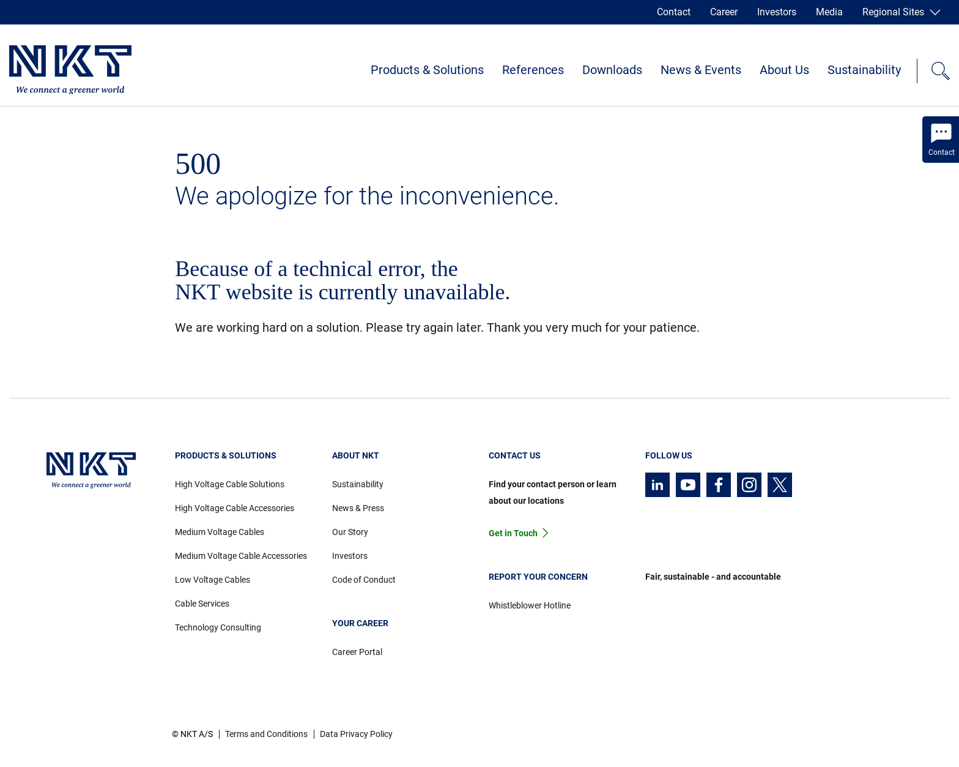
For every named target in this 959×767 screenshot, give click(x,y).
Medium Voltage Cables (219, 532)
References (533, 69)
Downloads (612, 69)
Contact (674, 12)
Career (724, 12)
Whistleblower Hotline (530, 605)
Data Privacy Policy (356, 734)
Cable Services (202, 603)
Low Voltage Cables (212, 580)
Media (829, 12)
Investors (776, 12)
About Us (784, 69)
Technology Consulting (218, 627)
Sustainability (864, 69)
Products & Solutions (427, 69)
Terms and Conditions (266, 734)
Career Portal (357, 652)
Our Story (350, 532)
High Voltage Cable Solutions (229, 484)
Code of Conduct (364, 580)
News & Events (701, 69)
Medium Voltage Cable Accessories (241, 556)
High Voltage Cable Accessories (234, 508)
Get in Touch (513, 533)
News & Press (358, 508)
